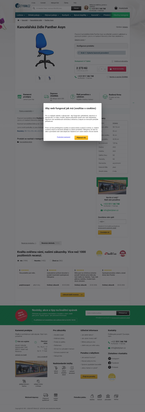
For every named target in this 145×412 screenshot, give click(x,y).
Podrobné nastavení (63, 137)
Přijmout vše (81, 138)
